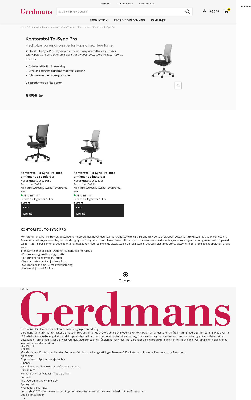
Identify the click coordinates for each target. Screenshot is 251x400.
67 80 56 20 (51, 380)
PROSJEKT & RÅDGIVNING (129, 20)
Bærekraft (118, 352)
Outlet (63, 366)
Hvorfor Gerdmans (65, 352)
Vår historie (84, 352)
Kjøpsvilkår (59, 359)
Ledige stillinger (101, 352)
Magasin (47, 373)
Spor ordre (45, 359)
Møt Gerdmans (30, 352)
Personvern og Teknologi (169, 352)
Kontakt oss (46, 352)
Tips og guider (62, 373)
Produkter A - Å (49, 366)
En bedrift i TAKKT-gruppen (128, 391)
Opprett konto (29, 359)
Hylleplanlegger (30, 366)
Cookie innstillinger (32, 394)
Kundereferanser (31, 373)
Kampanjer (158, 20)
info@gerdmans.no (32, 380)
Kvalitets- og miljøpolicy (139, 352)
